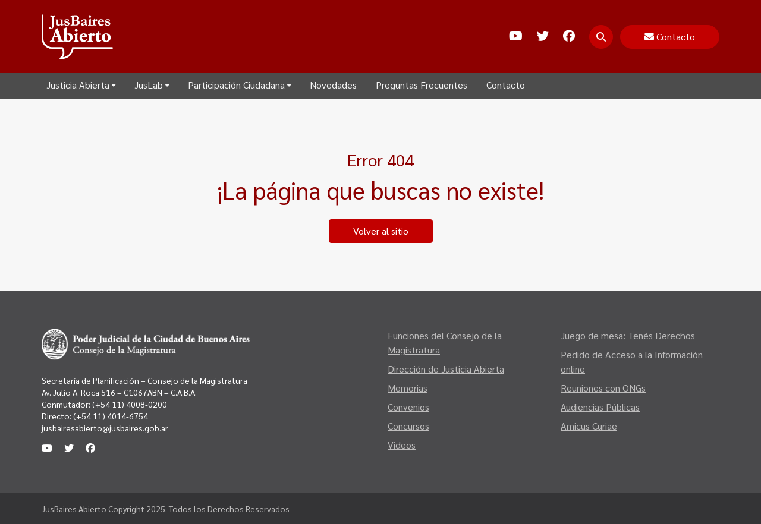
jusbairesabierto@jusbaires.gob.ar (105, 427)
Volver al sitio (380, 231)
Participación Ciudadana (239, 84)
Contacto (505, 84)
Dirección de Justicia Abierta (446, 368)
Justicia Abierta (80, 84)
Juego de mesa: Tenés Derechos (628, 335)
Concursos (408, 425)
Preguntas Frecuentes (421, 84)
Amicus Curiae (589, 425)
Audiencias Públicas (600, 406)
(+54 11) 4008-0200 (128, 404)
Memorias (407, 387)
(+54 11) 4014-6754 (110, 416)
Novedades (333, 84)
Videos (402, 444)
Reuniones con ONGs (603, 387)
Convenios (408, 406)
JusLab (151, 84)
